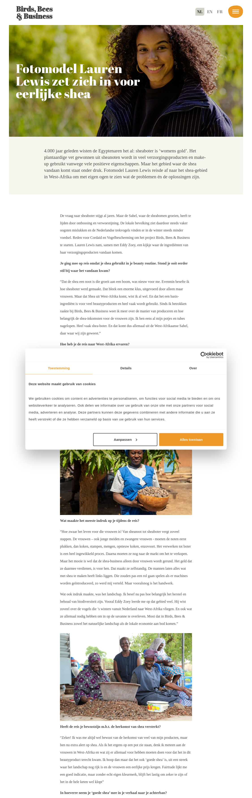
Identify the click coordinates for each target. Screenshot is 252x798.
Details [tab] (126, 368)
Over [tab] (193, 368)
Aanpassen (125, 439)
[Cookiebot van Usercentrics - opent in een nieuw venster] (203, 355)
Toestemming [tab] (59, 368)
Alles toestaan (191, 439)
